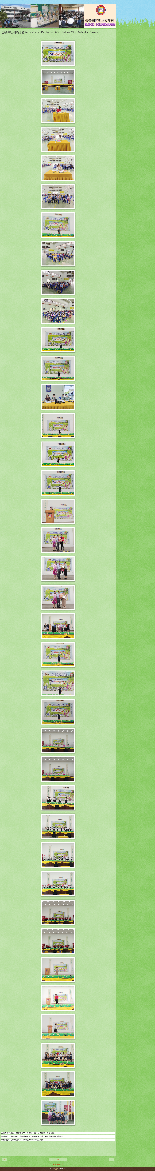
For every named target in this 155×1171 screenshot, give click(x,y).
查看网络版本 (58, 1164)
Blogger (55, 1169)
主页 (58, 1160)
